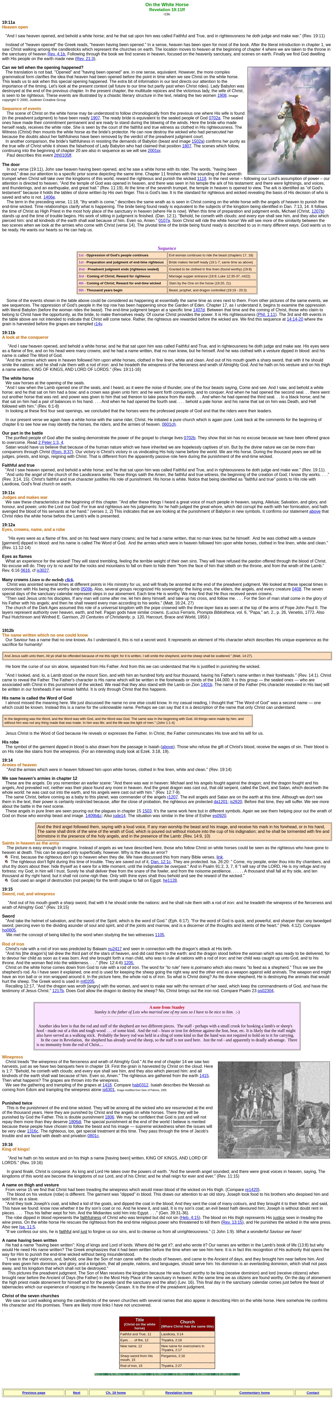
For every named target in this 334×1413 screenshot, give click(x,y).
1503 (147, 811)
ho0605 (9, 930)
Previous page (33, 1393)
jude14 (119, 815)
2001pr (154, 150)
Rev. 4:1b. (56, 54)
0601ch (169, 424)
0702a (215, 118)
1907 (95, 118)
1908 (222, 95)
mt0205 (87, 981)
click (69, 580)
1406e (49, 197)
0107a (164, 220)
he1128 (170, 880)
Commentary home (254, 1393)
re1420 (251, 1189)
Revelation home (178, 1393)
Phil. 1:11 (266, 314)
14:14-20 (295, 319)
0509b (86, 589)
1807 (187, 146)
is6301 (109, 1089)
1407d (199, 310)
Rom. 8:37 (62, 452)
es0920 (219, 815)
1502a (197, 141)
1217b (58, 991)
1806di (75, 1122)
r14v (98, 324)
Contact (313, 1393)
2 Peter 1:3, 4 (50, 442)
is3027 (43, 570)
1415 (204, 1075)
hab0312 (140, 1085)
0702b (190, 438)
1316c (32, 1131)
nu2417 (115, 949)
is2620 (236, 801)
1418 (107, 1085)
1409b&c (93, 815)
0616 (25, 570)
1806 (109, 1117)
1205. (129, 963)
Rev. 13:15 (232, 1222)
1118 (201, 178)
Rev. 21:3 (85, 58)
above (315, 511)
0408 (296, 589)
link (219, 857)
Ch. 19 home (116, 1393)
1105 (159, 935)
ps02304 (266, 991)
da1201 (221, 801)
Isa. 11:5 (27, 1227)
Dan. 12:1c (161, 862)
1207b (317, 211)
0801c (93, 1136)
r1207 (172, 797)
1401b (206, 684)
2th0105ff (62, 155)
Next (76, 1393)
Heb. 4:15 (190, 1217)
